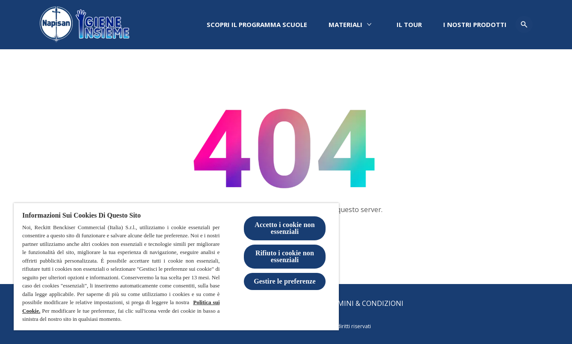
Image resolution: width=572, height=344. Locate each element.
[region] (176, 266)
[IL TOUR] (409, 24)
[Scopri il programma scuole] (257, 24)
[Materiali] (345, 24)
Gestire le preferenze (285, 281)
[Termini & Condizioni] (364, 303)
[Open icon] (524, 24)
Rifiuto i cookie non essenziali (284, 256)
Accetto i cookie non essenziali (285, 228)
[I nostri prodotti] (475, 24)
